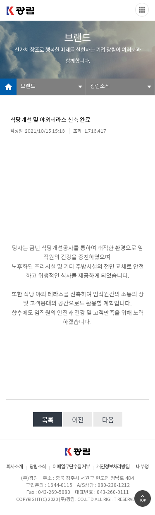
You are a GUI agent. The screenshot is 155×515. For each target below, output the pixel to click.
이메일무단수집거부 (71, 467)
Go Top (142, 498)
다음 (108, 420)
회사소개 (14, 467)
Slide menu (142, 10)
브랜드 (28, 86)
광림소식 (100, 86)
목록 (47, 420)
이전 (77, 420)
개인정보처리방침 (112, 467)
